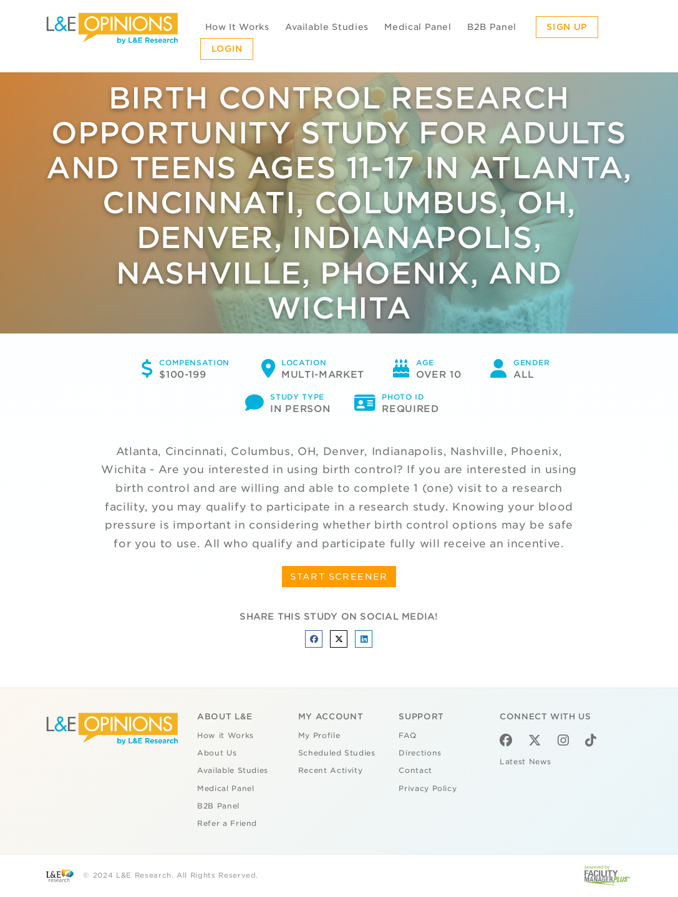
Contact (415, 770)
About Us (216, 753)
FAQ (407, 735)
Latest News (525, 761)
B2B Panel (491, 27)
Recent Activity (330, 770)
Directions (420, 753)
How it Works (225, 735)
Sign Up (567, 27)
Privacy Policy (428, 788)
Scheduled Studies (336, 753)
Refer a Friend (227, 823)
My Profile (319, 735)
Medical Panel (417, 27)
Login (227, 49)
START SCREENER (339, 577)
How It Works (237, 27)
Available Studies (327, 27)
